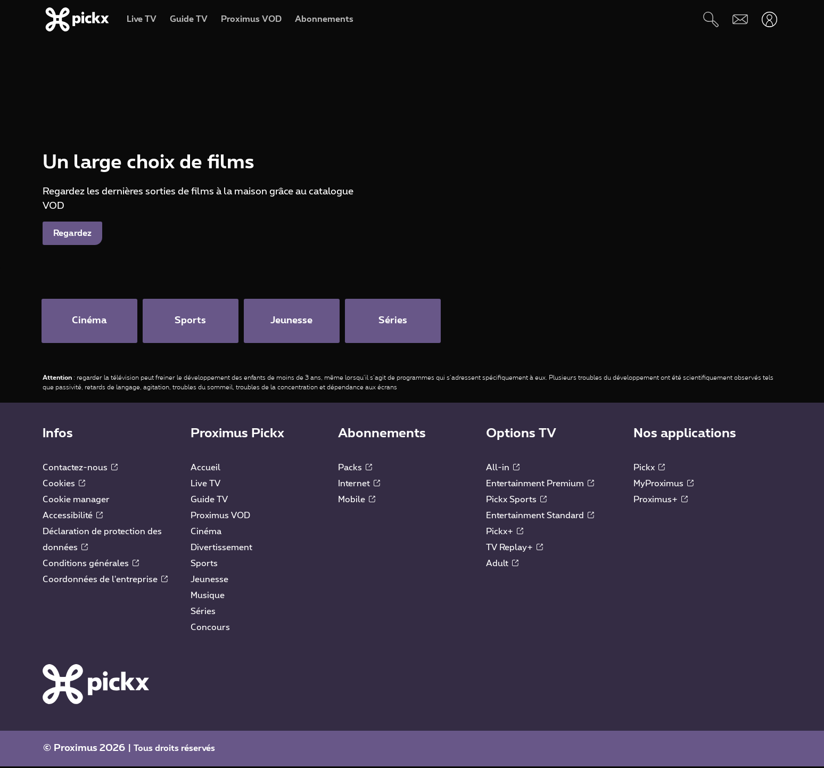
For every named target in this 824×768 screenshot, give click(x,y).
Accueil (205, 468)
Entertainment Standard (540, 516)
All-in (503, 468)
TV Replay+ (514, 548)
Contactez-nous (80, 468)
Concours (210, 628)
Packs (355, 468)
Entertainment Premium (540, 484)
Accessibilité (73, 516)
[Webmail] (740, 19)
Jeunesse (209, 580)
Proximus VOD (220, 516)
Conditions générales (91, 564)
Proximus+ (660, 500)
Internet (359, 484)
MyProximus (663, 484)
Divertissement (221, 548)
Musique (208, 596)
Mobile (356, 500)
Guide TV (209, 500)
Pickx (649, 468)
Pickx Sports (516, 500)
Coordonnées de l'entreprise (105, 580)
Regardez (72, 233)
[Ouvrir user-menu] (769, 19)
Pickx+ (504, 532)
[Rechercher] (711, 19)
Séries (203, 612)
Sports (204, 564)
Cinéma (206, 532)
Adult (502, 564)
